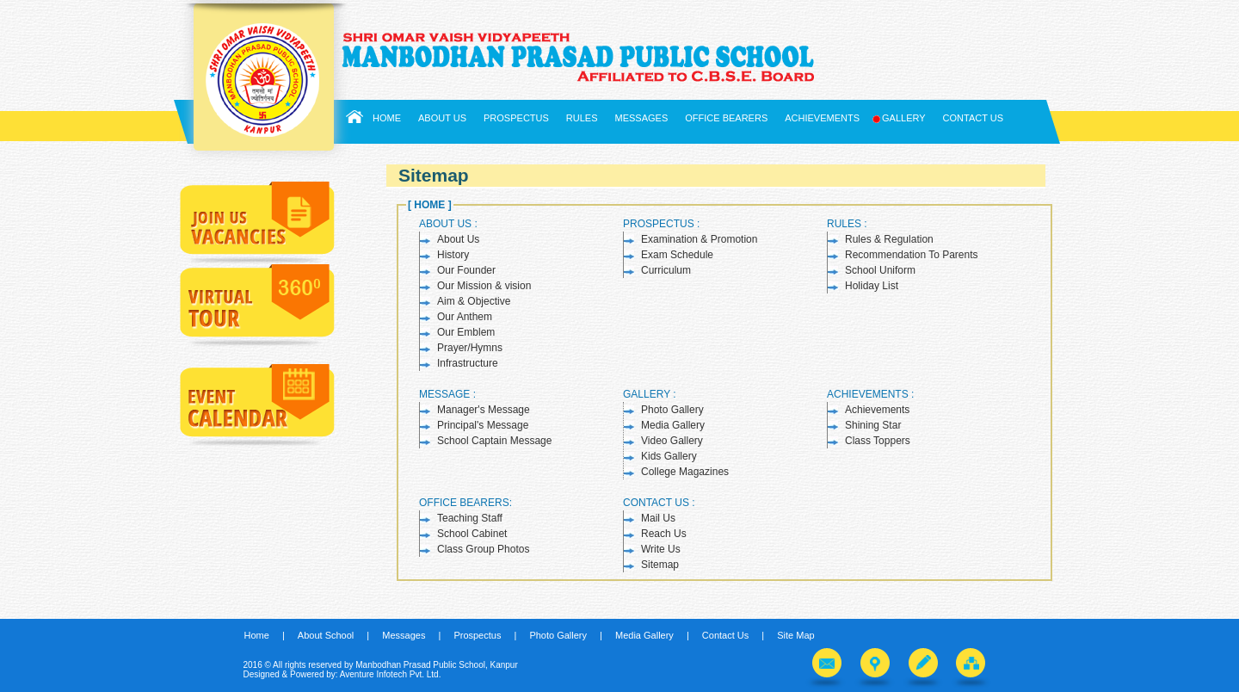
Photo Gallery (672, 410)
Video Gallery (672, 441)
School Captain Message (494, 441)
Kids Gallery (669, 456)
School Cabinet (472, 534)
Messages (642, 118)
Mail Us (658, 518)
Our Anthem (464, 317)
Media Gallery (673, 425)
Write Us (661, 549)
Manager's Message (483, 410)
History (453, 255)
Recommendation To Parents (911, 255)
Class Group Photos (483, 549)
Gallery (901, 119)
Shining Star (873, 425)
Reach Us (664, 534)
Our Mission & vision (484, 286)
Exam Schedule (677, 255)
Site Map (795, 635)
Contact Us (973, 118)
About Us (442, 118)
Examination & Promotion (699, 239)
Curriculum (666, 270)
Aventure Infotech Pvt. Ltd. (390, 674)
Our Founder (466, 270)
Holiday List (871, 286)
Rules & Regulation (889, 239)
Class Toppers (877, 441)
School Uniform (880, 270)
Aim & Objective (473, 301)
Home (387, 118)
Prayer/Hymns (469, 348)
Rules (582, 118)
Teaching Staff (469, 518)
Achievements (822, 118)
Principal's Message (482, 425)
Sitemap (660, 565)
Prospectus (516, 118)
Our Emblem (466, 332)
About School (326, 635)
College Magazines (685, 472)
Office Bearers (726, 118)
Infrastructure (467, 363)
